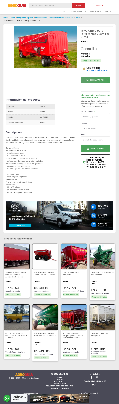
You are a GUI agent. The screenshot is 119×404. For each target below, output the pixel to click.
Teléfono (84, 123)
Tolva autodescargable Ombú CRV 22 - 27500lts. (44, 274)
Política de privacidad (59, 387)
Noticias (108, 11)
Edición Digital (59, 383)
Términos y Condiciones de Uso (59, 385)
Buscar (78, 5)
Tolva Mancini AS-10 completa (100, 334)
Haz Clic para (19, 398)
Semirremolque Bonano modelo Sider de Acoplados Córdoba (16, 274)
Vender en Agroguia (78, 11)
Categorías (59, 381)
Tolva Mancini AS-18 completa (72, 273)
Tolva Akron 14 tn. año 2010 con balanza (101, 273)
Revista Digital (95, 11)
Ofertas (59, 379)
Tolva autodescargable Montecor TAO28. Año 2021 (44, 335)
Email (83, 135)
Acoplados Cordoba (97, 70)
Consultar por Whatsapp (95, 81)
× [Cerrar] (89, 394)
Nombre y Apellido (87, 111)
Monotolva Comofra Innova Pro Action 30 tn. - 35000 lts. (16, 335)
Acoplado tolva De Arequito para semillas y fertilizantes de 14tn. (73, 335)
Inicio (65, 11)
